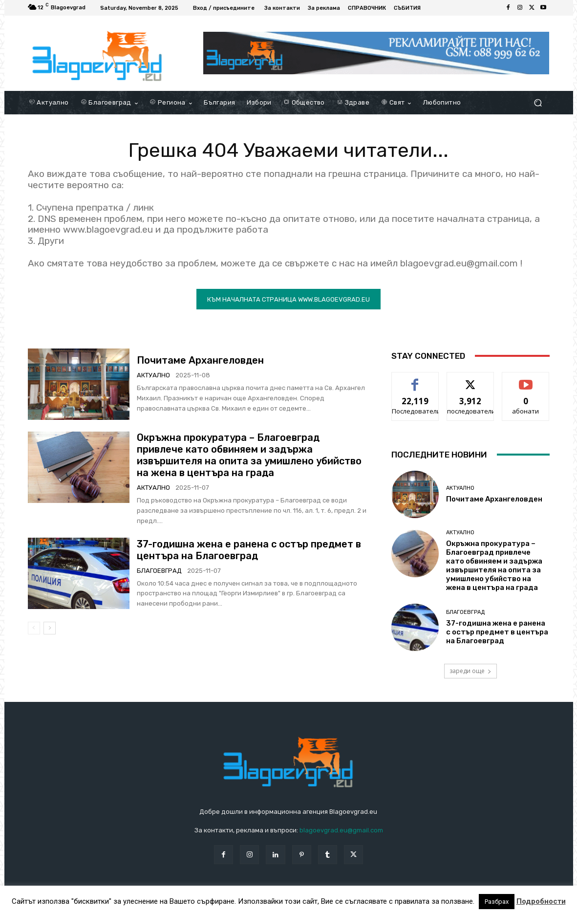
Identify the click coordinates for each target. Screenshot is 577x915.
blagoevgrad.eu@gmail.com (341, 830)
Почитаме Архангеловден (200, 360)
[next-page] (49, 628)
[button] (538, 102)
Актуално (153, 375)
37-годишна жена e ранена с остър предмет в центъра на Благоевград (249, 550)
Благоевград (159, 570)
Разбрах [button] (497, 901)
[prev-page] (34, 628)
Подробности (541, 901)
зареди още (470, 671)
